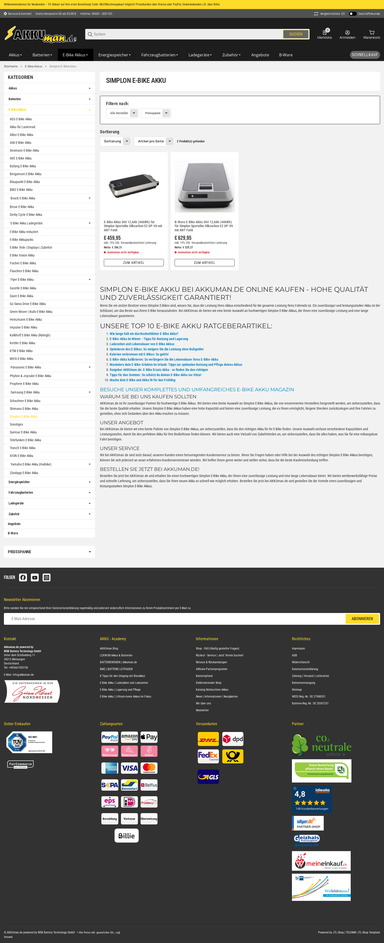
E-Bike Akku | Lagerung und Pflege (120, 689)
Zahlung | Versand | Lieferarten (310, 676)
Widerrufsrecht (301, 662)
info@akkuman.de (23, 674)
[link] (240, 110)
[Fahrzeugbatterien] (160, 55)
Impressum (298, 648)
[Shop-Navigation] (18, 14)
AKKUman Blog (109, 648)
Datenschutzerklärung (65, 608)
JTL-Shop (339, 932)
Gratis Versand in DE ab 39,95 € (56, 14)
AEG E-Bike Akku (21, 119)
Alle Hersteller (119, 113)
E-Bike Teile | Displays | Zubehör (31, 247)
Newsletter (202, 710)
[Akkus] (16, 55)
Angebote (14, 524)
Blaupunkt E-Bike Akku (25, 182)
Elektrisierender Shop (208, 683)
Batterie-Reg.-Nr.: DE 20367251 (310, 703)
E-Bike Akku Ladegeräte (27, 223)
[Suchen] (188, 34)
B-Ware (13, 533)
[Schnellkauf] (365, 55)
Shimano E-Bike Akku (24, 409)
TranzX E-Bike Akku (23, 448)
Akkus (13, 88)
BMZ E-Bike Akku (21, 190)
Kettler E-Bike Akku (22, 343)
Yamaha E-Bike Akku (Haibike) (31, 464)
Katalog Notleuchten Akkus (212, 689)
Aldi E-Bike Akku (20, 143)
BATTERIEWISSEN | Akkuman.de (118, 662)
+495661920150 (18, 667)
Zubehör (14, 514)
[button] (134, 186)
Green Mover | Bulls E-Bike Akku (31, 312)
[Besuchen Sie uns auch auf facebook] (23, 577)
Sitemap (297, 689)
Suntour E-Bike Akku (23, 432)
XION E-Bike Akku (21, 456)
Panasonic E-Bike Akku (26, 367)
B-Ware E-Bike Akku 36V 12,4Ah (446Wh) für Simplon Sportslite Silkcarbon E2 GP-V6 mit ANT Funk (204, 226)
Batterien (15, 99)
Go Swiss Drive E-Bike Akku (28, 304)
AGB (294, 655)
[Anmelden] (347, 34)
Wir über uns (203, 703)
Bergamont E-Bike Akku (25, 174)
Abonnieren (362, 618)
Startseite (11, 66)
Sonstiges (16, 424)
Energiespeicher (19, 482)
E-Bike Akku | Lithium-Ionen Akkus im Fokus (125, 696)
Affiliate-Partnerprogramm (211, 669)
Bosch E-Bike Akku (23, 198)
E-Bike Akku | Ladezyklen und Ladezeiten (124, 683)
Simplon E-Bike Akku (62, 66)
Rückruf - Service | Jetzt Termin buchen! (219, 655)
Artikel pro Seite (151, 141)
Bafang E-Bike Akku (23, 166)
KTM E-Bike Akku (21, 351)
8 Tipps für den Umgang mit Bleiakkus (122, 676)
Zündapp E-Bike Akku (24, 473)
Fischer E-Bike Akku (23, 263)
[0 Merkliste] (324, 34)
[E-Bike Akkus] (76, 55)
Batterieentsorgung (303, 683)
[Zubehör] (231, 55)
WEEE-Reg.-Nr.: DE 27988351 (308, 696)
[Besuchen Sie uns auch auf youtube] (35, 577)
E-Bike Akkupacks (21, 240)
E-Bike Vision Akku (22, 255)
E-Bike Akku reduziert (24, 232)
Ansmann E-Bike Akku (24, 150)
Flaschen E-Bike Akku (24, 271)
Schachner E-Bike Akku (25, 401)
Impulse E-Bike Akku (23, 327)
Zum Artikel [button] (133, 263)
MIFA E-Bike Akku (21, 359)
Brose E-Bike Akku (22, 207)
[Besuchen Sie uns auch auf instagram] (46, 577)
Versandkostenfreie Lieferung (138, 243)
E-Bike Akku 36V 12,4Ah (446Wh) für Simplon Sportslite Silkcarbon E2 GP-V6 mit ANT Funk (133, 226)
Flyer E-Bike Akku (22, 279)
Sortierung (112, 141)
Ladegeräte (16, 503)
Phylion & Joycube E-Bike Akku (30, 376)
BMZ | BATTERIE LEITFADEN (116, 669)
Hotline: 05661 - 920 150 (96, 14)
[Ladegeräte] (200, 55)
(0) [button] (329, 14)
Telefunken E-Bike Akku (25, 440)
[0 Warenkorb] (371, 34)
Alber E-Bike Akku (21, 135)
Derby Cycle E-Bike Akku (26, 215)
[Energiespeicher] (115, 55)
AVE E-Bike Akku (21, 158)
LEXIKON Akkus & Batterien (116, 655)
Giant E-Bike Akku (21, 296)
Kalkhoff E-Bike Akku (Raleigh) (30, 335)
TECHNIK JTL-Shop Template (363, 932)
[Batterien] (43, 55)
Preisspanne (152, 113)
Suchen (295, 34)
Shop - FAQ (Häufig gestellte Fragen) (217, 648)
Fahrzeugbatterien (21, 492)
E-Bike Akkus (33, 66)
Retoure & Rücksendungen (211, 662)
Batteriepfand (204, 676)
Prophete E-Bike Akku (24, 384)
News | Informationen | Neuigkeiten (217, 696)
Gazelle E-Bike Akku (23, 288)
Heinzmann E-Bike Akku (26, 319)
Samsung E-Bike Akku (25, 392)
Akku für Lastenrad (22, 127)
